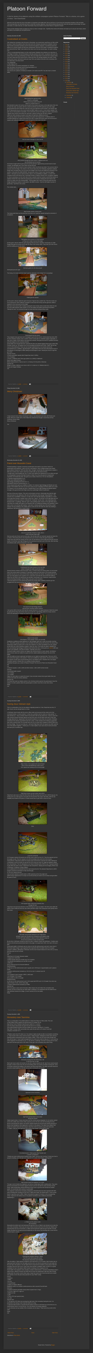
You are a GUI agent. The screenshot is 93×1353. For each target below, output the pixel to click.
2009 (66, 80)
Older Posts (55, 1332)
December (69, 82)
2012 (66, 74)
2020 (66, 57)
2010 (66, 78)
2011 (66, 76)
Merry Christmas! (14, 391)
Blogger (53, 1345)
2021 (66, 55)
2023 (66, 51)
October (68, 97)
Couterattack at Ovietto (17, 39)
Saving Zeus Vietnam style (18, 704)
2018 (66, 61)
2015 (66, 68)
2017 (66, 63)
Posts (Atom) (17, 1335)
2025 (66, 47)
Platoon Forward (26, 9)
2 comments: (25, 1010)
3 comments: (25, 696)
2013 (66, 72)
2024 (66, 49)
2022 (66, 53)
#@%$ (51, 648)
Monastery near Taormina (18, 1017)
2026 (66, 45)
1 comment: (25, 384)
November (69, 95)
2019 (66, 59)
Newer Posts (11, 1332)
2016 (66, 66)
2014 (66, 70)
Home (32, 1332)
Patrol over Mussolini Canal (19, 463)
